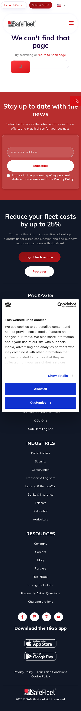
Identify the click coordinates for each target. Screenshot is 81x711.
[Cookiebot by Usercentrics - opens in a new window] (58, 305)
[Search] (20, 67)
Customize (40, 402)
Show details (58, 375)
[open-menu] (71, 24)
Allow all (40, 389)
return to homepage (52, 55)
